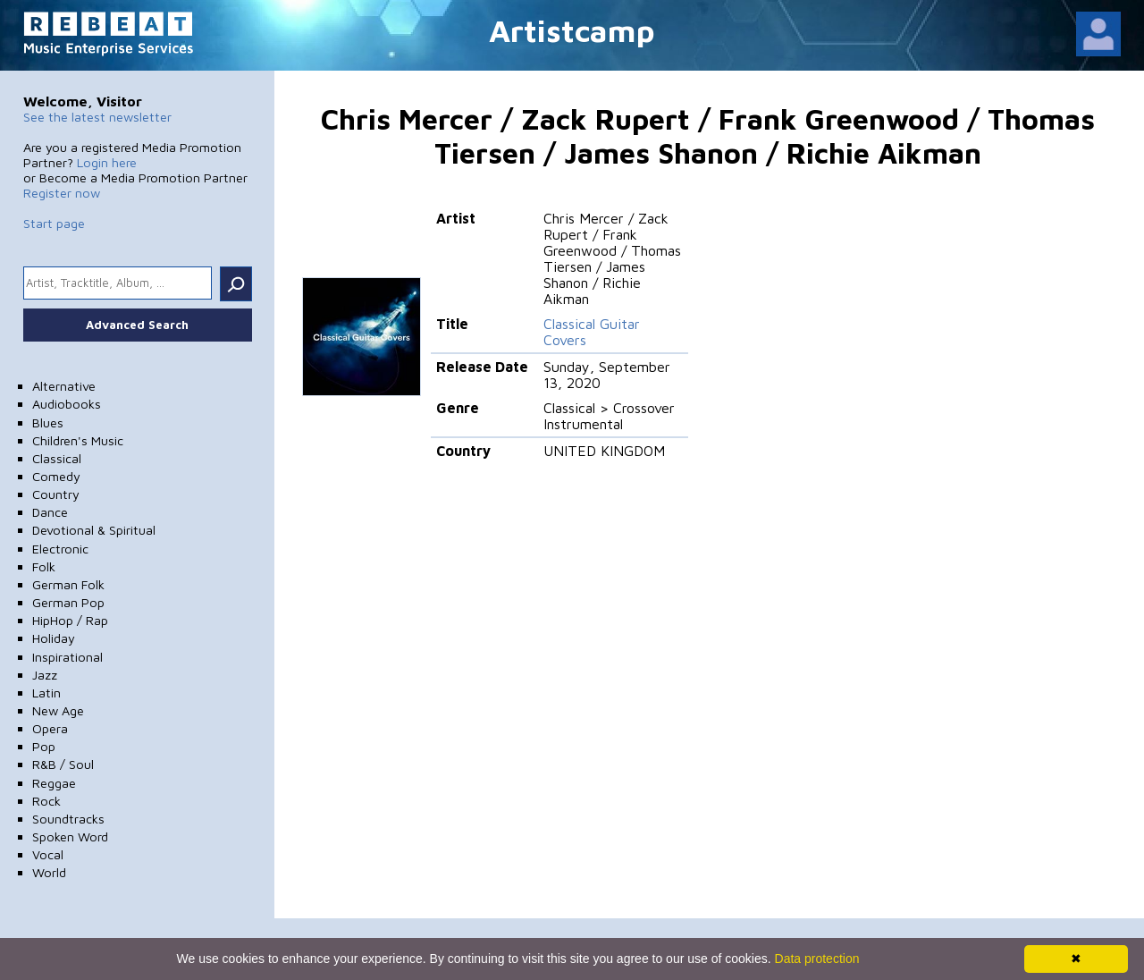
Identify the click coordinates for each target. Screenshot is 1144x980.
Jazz (44, 674)
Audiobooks (66, 403)
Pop (43, 746)
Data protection (817, 958)
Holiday (53, 638)
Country (56, 494)
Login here (107, 162)
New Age (58, 710)
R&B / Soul (63, 764)
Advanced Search (137, 324)
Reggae (54, 782)
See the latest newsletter (97, 116)
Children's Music (77, 440)
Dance (50, 512)
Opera (50, 728)
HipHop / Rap (70, 620)
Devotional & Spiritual (94, 529)
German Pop (68, 602)
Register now (61, 192)
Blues (47, 422)
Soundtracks (68, 818)
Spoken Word (70, 836)
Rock (46, 800)
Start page (54, 223)
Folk (43, 566)
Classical (56, 458)
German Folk (68, 584)
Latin (46, 692)
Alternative (64, 385)
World (49, 872)
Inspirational (67, 656)
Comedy (56, 476)
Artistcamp (572, 30)
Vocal (47, 854)
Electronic (60, 548)
